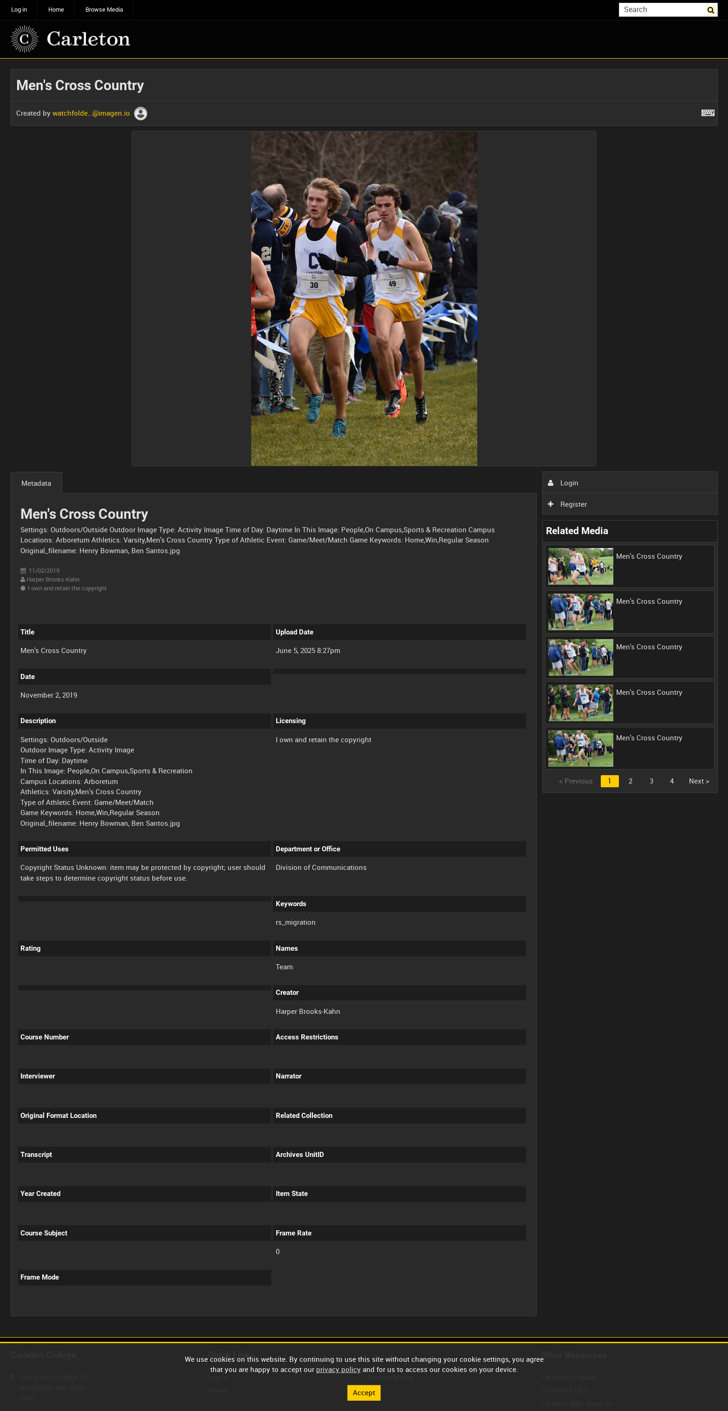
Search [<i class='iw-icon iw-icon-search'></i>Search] (712, 9)
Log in (19, 9)
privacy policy (338, 1369)
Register (567, 504)
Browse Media (104, 9)
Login (563, 482)
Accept (364, 1392)
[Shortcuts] (708, 111)
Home (56, 9)
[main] (364, 698)
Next (699, 780)
